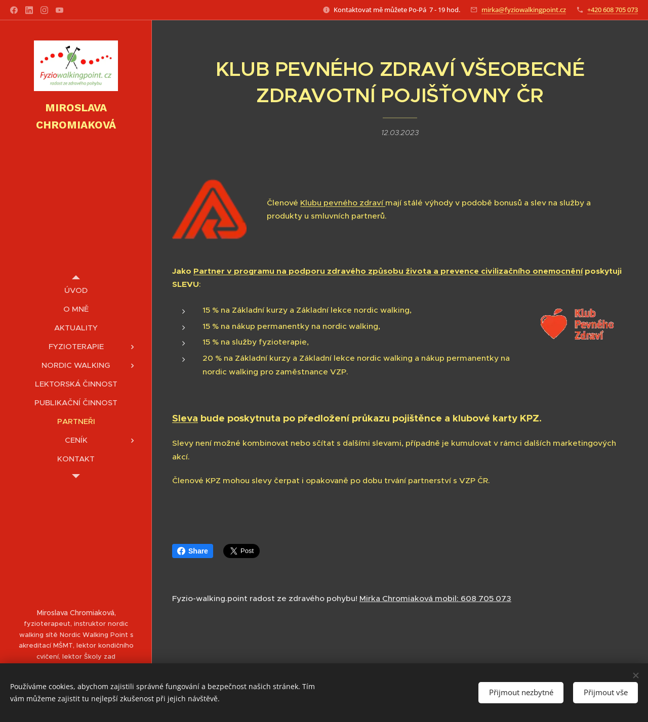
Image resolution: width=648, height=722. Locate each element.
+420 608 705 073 (612, 9)
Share (192, 551)
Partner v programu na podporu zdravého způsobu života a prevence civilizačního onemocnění (388, 271)
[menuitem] (76, 290)
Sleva (185, 418)
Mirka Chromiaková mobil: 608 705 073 (435, 598)
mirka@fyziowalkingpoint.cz (523, 9)
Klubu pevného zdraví (342, 202)
